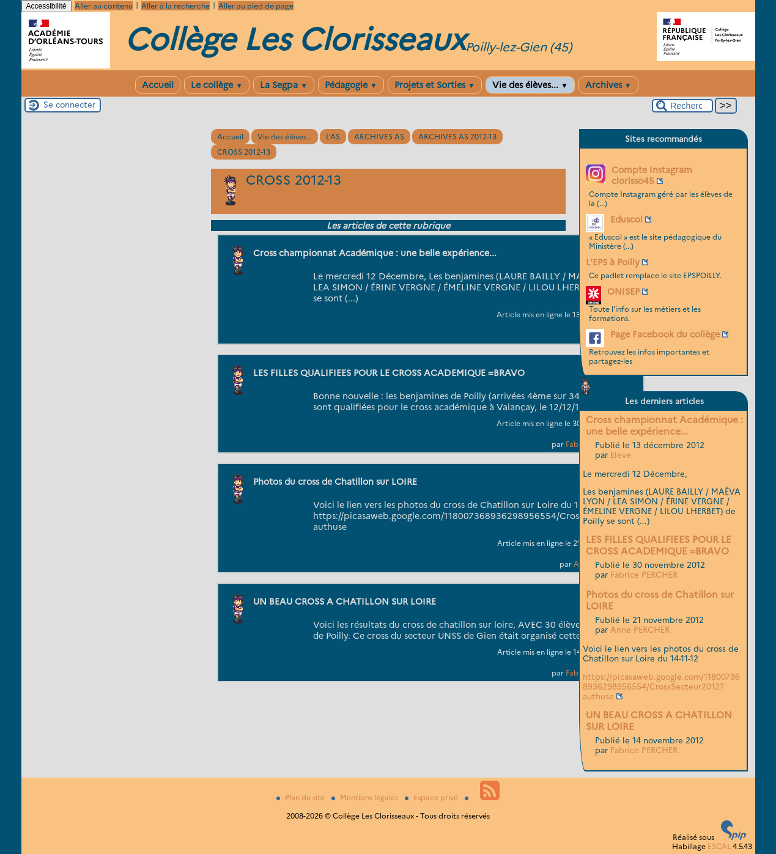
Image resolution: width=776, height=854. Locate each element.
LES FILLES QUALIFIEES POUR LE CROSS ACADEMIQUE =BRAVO (658, 545)
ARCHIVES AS (379, 136)
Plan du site (301, 797)
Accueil (158, 84)
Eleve (620, 455)
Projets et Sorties (434, 84)
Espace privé (432, 797)
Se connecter (69, 104)
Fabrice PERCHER (644, 575)
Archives (608, 84)
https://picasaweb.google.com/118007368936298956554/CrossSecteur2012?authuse (661, 686)
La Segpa (284, 84)
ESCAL (719, 846)
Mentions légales (365, 797)
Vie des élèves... (530, 84)
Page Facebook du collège (665, 334)
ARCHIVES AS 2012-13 (457, 136)
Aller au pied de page (256, 5)
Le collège (217, 84)
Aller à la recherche (175, 5)
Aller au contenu (104, 5)
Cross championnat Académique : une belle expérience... (664, 425)
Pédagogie (351, 84)
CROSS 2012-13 (243, 151)
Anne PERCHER (640, 630)
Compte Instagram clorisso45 (652, 175)
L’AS (333, 136)
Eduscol (626, 219)
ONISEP (623, 291)
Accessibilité (46, 6)
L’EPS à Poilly (613, 262)
